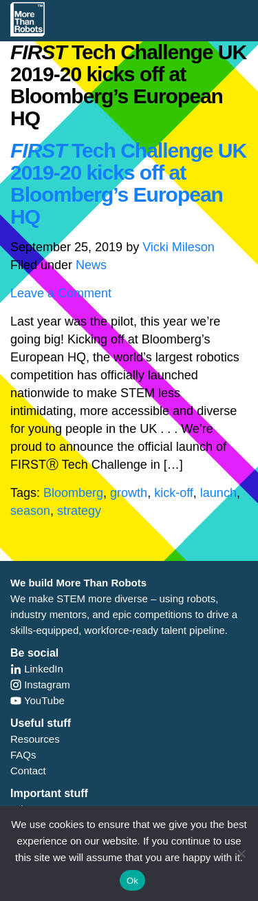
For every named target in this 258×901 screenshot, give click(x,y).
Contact (28, 770)
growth (128, 493)
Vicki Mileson (178, 247)
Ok (132, 881)
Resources (35, 739)
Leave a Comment (60, 293)
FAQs (23, 755)
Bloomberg (73, 493)
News (91, 265)
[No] (241, 853)
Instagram (40, 684)
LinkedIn (36, 669)
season (30, 511)
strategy (79, 511)
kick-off (173, 493)
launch (218, 493)
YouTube (37, 700)
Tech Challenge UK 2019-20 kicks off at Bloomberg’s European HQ (128, 183)
